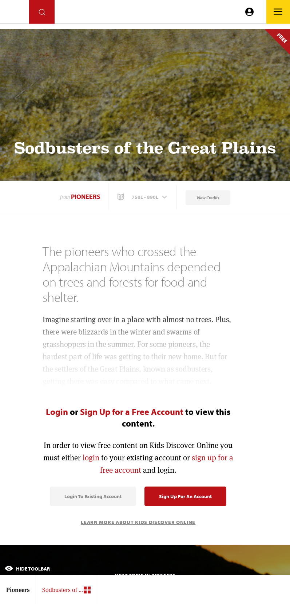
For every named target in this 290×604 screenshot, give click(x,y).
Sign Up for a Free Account (131, 411)
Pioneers (85, 196)
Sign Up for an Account (185, 496)
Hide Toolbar (27, 568)
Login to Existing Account (93, 496)
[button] (143, 197)
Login (57, 411)
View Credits (207, 197)
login (91, 458)
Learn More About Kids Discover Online (138, 522)
